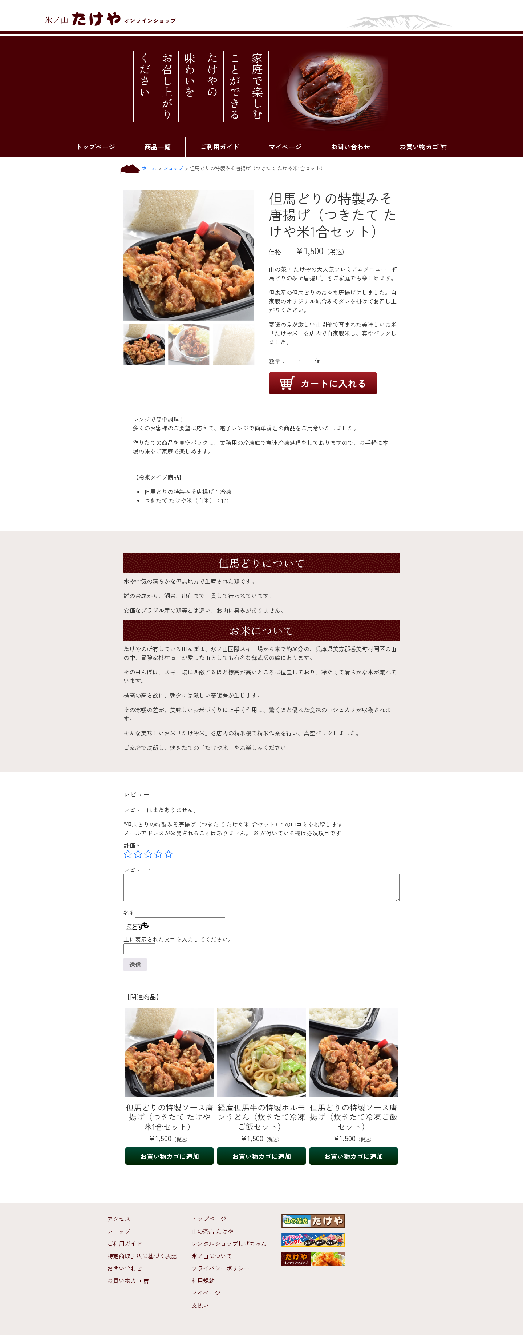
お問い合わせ (350, 146)
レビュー (137, 869)
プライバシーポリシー (220, 1268)
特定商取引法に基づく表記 (142, 1255)
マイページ (285, 146)
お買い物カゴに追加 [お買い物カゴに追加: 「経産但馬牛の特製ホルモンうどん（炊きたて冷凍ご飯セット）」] (261, 1156)
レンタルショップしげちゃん (229, 1243)
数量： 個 (294, 361)
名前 (129, 912)
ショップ (173, 168)
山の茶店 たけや (212, 1231)
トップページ (95, 146)
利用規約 (203, 1280)
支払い (200, 1305)
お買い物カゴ (423, 146)
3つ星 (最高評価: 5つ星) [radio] (148, 854)
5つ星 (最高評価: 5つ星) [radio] (168, 854)
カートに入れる (323, 383)
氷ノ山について (211, 1255)
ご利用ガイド (219, 146)
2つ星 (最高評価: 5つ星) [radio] (138, 854)
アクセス (118, 1218)
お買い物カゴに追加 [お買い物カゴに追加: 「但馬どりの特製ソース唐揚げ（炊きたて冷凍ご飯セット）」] (353, 1156)
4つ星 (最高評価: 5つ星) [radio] (158, 854)
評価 (131, 845)
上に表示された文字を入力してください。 (178, 939)
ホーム (149, 168)
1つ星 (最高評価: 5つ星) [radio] (127, 854)
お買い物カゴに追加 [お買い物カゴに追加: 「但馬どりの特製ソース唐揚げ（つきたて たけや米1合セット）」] (169, 1156)
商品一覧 (158, 146)
